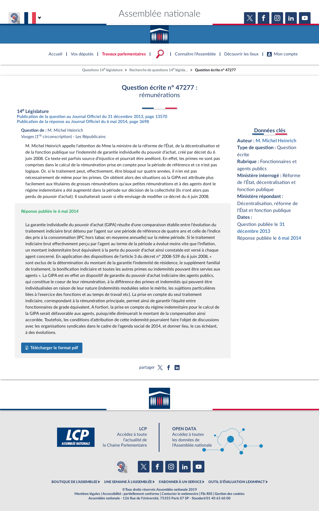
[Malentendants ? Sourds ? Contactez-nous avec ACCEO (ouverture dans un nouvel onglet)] (121, 466)
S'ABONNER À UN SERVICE (180, 482)
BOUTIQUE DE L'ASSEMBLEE (74, 482)
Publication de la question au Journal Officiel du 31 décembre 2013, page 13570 (92, 117)
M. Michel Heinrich (276, 141)
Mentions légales (87, 493)
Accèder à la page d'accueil (159, 32)
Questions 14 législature (102, 69)
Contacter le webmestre (180, 493)
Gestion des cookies (230, 493)
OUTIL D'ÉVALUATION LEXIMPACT (236, 482)
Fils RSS (206, 493)
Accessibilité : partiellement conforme (130, 493)
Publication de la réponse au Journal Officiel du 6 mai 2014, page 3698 (83, 122)
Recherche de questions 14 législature (159, 69)
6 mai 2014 (289, 238)
